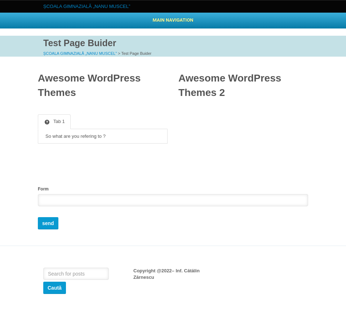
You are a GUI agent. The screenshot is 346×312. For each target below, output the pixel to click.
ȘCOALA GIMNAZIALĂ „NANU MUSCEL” (80, 53)
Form (43, 189)
